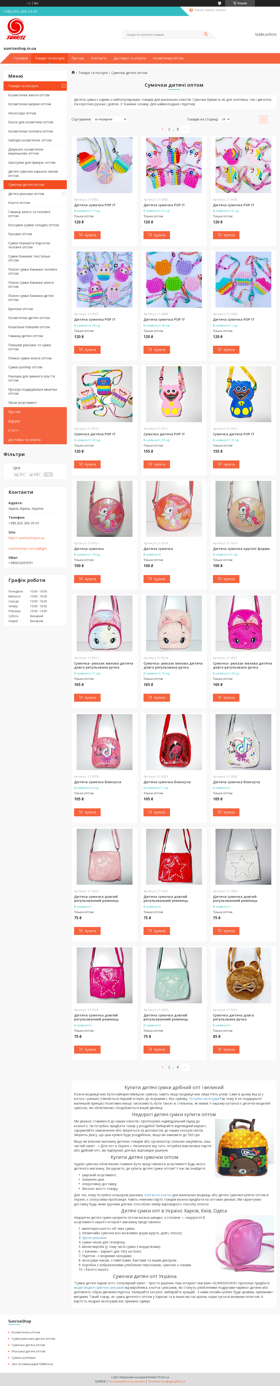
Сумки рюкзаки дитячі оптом (33, 1338)
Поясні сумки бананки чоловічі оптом (32, 271)
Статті (13, 430)
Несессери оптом (22, 113)
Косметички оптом (168, 58)
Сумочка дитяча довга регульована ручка (233, 1017)
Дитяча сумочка (89, 548)
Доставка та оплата (130, 58)
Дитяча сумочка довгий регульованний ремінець (96, 898)
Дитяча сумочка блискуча (97, 782)
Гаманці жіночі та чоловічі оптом (29, 214)
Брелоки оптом (20, 309)
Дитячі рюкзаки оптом (26, 193)
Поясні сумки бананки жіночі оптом (31, 284)
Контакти (98, 58)
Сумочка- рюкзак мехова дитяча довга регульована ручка (103, 665)
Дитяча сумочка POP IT (95, 205)
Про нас (78, 58)
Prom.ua (163, 1377)
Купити (90, 235)
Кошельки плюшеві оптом (29, 327)
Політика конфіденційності (166, 1381)
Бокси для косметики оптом (30, 122)
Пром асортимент (22, 402)
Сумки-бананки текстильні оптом (29, 258)
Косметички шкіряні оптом (29, 104)
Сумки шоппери (23, 1357)
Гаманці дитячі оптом (25, 336)
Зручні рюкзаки (94, 1237)
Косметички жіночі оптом (28, 95)
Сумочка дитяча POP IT (95, 434)
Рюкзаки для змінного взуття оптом (31, 378)
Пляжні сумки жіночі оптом (30, 358)
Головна (21, 58)
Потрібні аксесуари (204, 1098)
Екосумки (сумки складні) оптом (33, 225)
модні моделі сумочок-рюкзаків (99, 1287)
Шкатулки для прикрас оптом (31, 162)
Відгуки (14, 421)
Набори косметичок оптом (30, 140)
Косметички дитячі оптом (29, 317)
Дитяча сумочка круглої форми (241, 548)
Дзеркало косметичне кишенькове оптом (25, 151)
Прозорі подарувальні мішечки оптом (32, 391)
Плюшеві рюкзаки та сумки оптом (29, 347)
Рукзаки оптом (20, 234)
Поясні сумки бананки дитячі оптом (31, 297)
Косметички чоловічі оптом (30, 131)
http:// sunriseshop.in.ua (26, 538)
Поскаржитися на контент (127, 1381)
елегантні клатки (157, 1195)
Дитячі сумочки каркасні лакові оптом (33, 173)
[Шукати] (205, 34)
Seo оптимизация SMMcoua (32, 1364)
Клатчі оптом (19, 202)
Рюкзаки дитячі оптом (28, 1351)
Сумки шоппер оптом (25, 367)
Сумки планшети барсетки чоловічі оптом (29, 245)
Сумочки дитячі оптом (26, 184)
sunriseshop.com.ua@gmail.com (28, 548)
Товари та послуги (49, 58)
